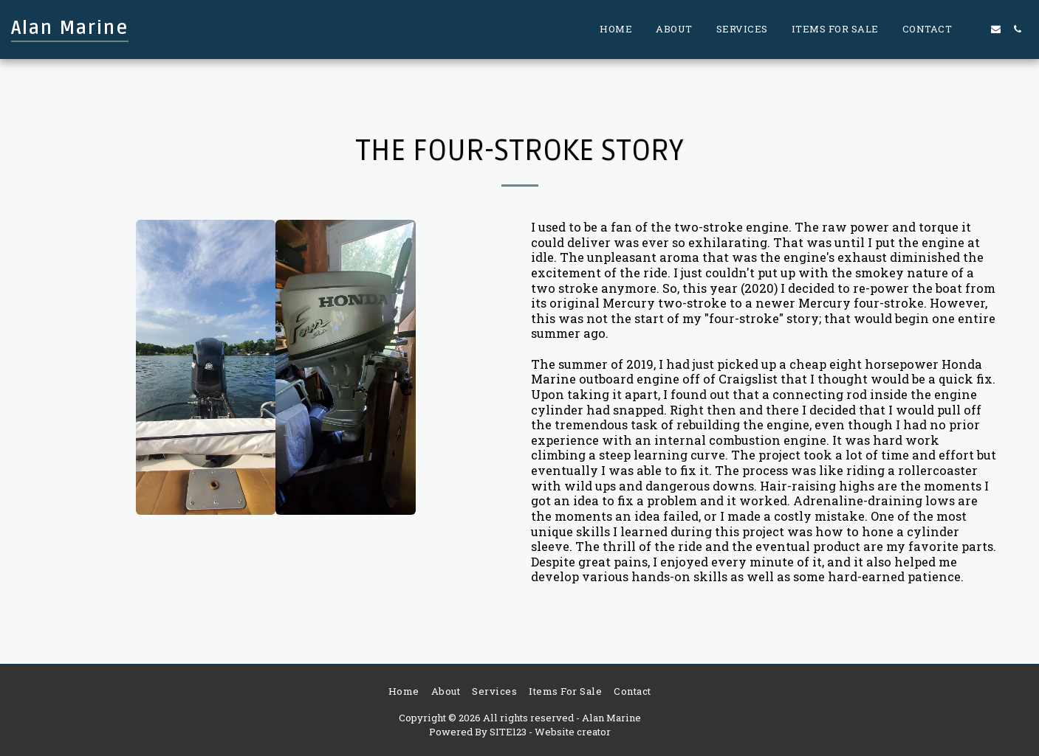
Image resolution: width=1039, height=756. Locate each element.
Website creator (573, 731)
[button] (974, 29)
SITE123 (508, 731)
